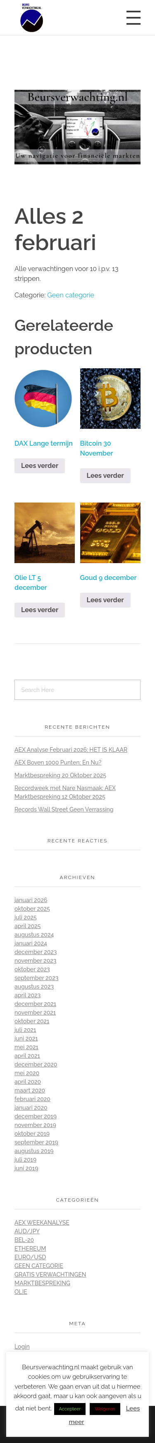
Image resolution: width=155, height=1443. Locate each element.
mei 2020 (26, 1073)
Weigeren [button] (105, 1409)
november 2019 (35, 1125)
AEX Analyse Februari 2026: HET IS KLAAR (70, 749)
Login (22, 1346)
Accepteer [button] (70, 1409)
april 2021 (27, 1055)
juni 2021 (26, 1038)
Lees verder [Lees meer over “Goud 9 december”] (105, 600)
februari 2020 (32, 1099)
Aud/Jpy (27, 1231)
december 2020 (35, 1064)
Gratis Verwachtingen (50, 1274)
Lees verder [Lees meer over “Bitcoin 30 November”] (105, 475)
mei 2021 (26, 1047)
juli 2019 (25, 1159)
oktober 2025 (32, 908)
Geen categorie (70, 295)
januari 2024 (30, 943)
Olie (20, 1292)
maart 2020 (29, 1090)
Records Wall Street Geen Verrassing (63, 809)
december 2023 (35, 952)
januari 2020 (31, 1107)
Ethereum (30, 1248)
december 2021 (35, 1004)
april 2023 (27, 995)
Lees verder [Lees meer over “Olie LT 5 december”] (39, 610)
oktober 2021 (31, 1021)
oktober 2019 (32, 1133)
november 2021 (35, 1012)
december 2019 (35, 1116)
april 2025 (27, 926)
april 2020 (27, 1081)
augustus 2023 (34, 986)
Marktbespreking (42, 1283)
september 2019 (36, 1142)
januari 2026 (30, 900)
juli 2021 (25, 1030)
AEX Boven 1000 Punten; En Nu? (57, 762)
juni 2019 (26, 1168)
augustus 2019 (34, 1151)
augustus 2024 (34, 934)
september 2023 (36, 978)
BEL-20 (24, 1240)
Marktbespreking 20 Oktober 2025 (60, 775)
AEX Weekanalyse (41, 1222)
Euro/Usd (30, 1257)
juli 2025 (25, 917)
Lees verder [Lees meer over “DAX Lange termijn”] (39, 466)
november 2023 (35, 960)
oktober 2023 (32, 969)
